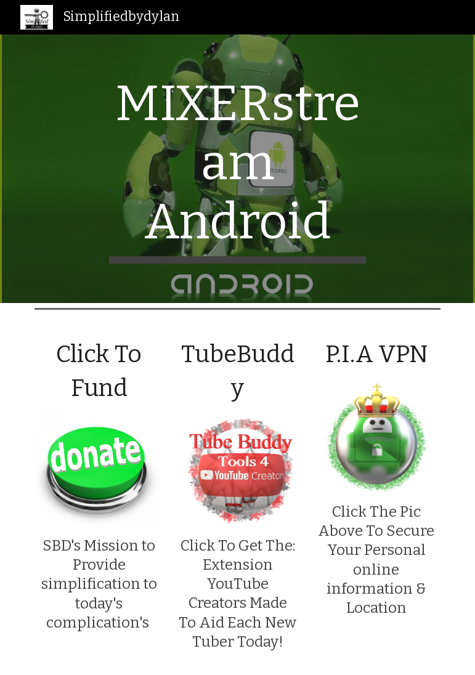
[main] (237, 169)
